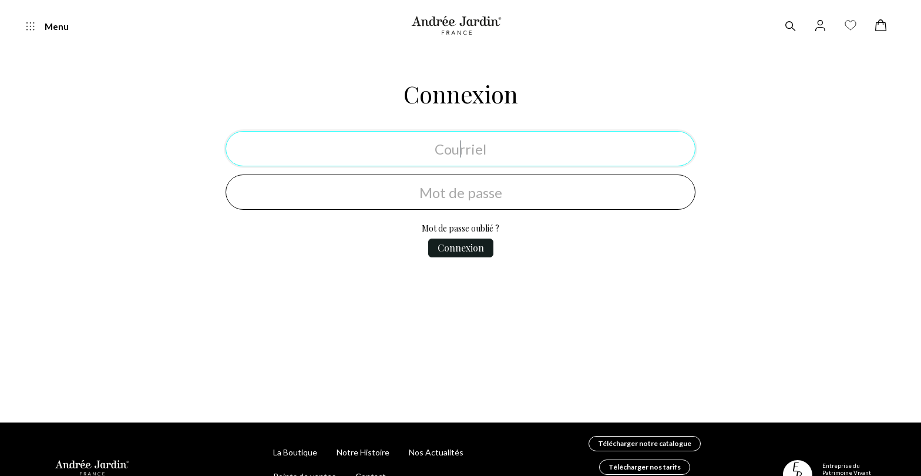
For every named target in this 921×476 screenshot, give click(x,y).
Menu (47, 27)
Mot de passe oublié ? (460, 228)
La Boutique (295, 452)
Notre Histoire (363, 452)
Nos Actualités (436, 452)
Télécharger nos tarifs (645, 466)
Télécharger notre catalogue (644, 443)
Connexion (461, 94)
